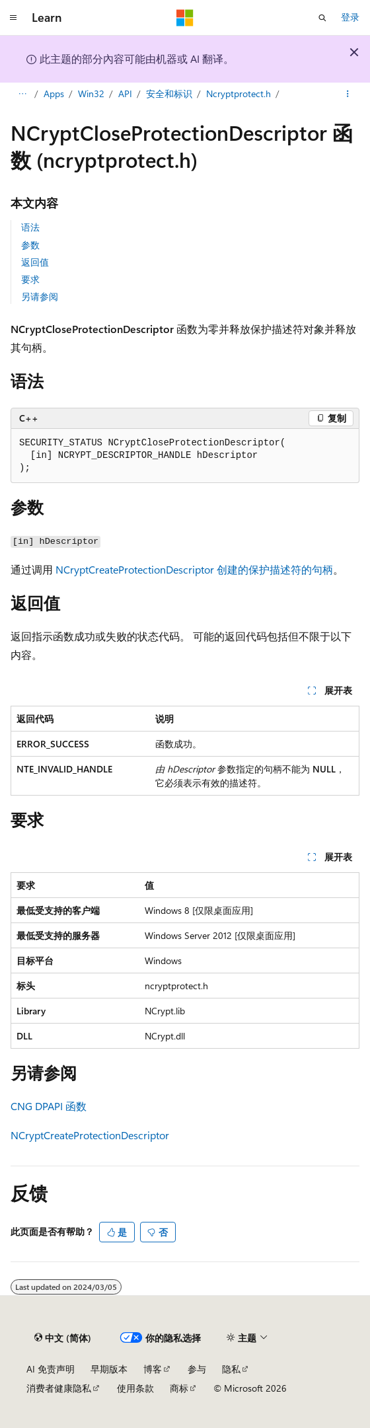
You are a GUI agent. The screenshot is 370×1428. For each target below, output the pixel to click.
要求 (30, 279)
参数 (30, 245)
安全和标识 (169, 93)
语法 (30, 227)
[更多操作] (347, 94)
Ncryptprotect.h (238, 93)
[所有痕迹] (22, 94)
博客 (152, 1369)
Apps (54, 93)
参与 (197, 1369)
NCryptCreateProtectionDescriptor (90, 1135)
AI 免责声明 (50, 1369)
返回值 (35, 262)
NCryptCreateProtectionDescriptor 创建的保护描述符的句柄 (194, 569)
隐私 (231, 1369)
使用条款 (135, 1388)
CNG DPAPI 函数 (49, 1106)
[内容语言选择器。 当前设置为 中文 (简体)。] (62, 1338)
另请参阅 (39, 296)
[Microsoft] (185, 17)
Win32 (91, 93)
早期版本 (109, 1369)
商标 (179, 1388)
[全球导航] (13, 18)
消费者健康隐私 (58, 1388)
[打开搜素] (322, 18)
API (125, 93)
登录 (350, 17)
